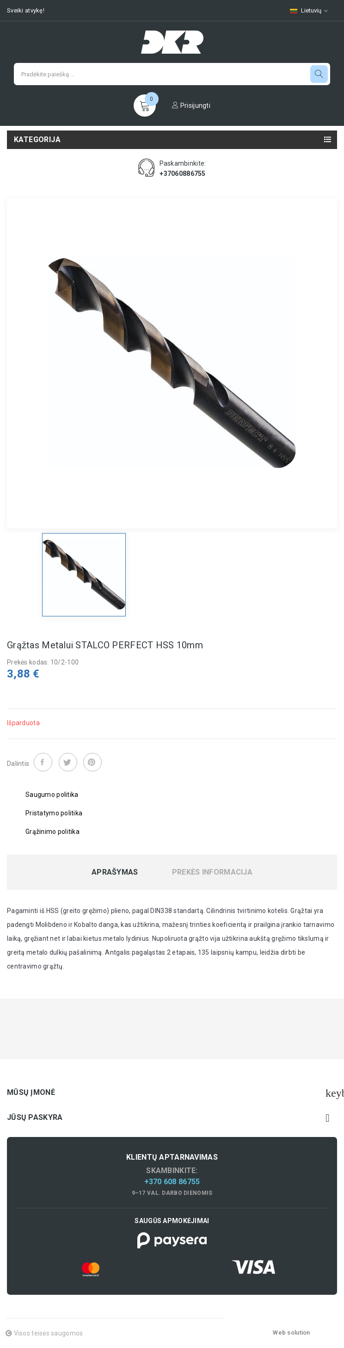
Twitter (68, 762)
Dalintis (43, 762)
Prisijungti (191, 105)
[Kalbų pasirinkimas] (309, 10)
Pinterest (92, 762)
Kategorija (37, 139)
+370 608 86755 (172, 1181)
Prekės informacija (212, 872)
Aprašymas (115, 872)
